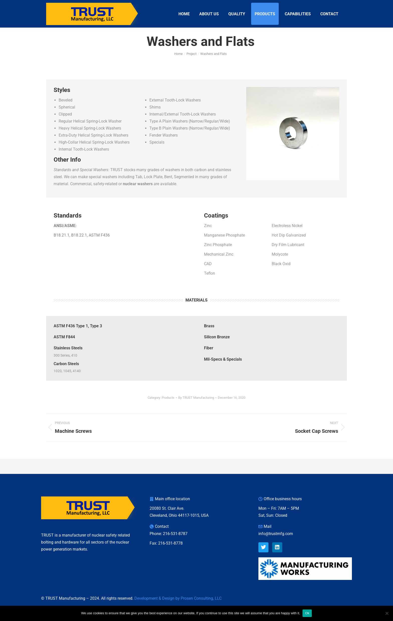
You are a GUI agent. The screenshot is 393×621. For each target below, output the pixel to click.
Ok (307, 613)
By (196, 406)
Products (168, 406)
